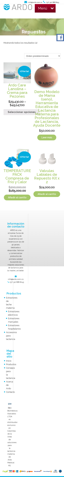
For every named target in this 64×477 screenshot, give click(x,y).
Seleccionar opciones (22, 112)
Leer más (46, 137)
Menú (46, 8)
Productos (11, 364)
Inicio (8, 361)
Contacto (10, 392)
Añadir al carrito (17, 197)
